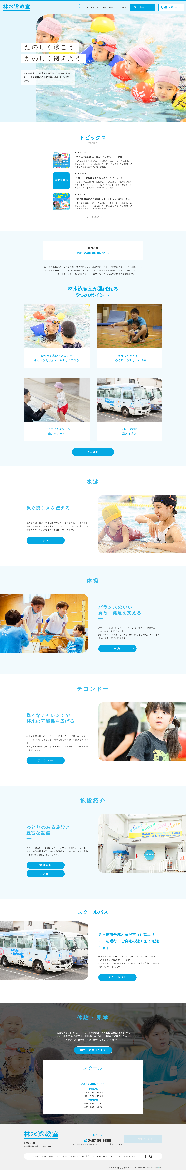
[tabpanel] (111, 68)
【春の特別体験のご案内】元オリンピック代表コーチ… (102, 199)
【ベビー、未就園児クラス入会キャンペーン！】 (99, 178)
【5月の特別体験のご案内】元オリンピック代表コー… (102, 157)
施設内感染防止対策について (93, 253)
